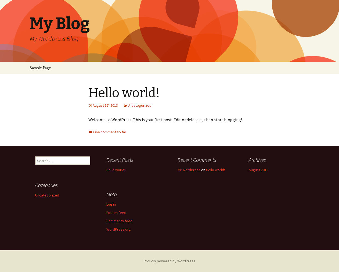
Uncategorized (140, 105)
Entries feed (116, 212)
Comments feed (119, 221)
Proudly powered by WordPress (169, 261)
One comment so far (109, 132)
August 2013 (258, 169)
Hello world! (124, 93)
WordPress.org (118, 229)
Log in (111, 204)
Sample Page (40, 67)
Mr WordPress (189, 169)
